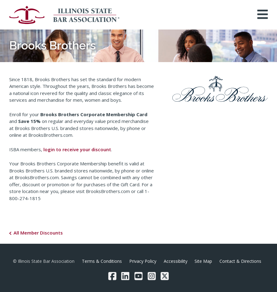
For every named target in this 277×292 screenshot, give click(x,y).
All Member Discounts (38, 233)
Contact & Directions (240, 261)
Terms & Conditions (102, 261)
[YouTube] (138, 276)
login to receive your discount (77, 149)
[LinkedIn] (125, 276)
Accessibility (175, 261)
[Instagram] (151, 276)
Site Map (203, 261)
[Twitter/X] (164, 276)
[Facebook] (112, 276)
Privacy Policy (142, 261)
